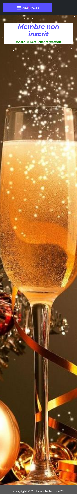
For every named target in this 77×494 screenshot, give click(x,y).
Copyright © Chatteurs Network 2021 (38, 491)
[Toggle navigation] (27, 7)
